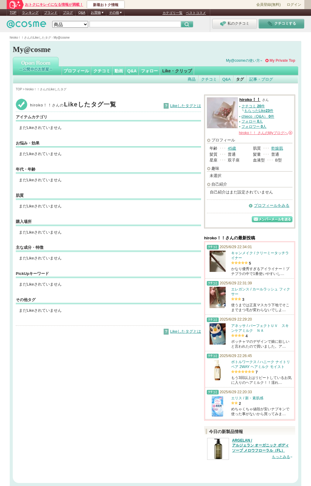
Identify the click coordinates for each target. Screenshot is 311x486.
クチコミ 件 (253, 106)
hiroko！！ (250, 99)
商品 (192, 79)
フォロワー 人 (253, 126)
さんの (265, 133)
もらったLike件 (258, 111)
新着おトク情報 (105, 5)
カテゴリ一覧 (172, 13)
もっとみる (281, 457)
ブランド (50, 12)
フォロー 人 (252, 121)
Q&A (81, 12)
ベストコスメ (196, 13)
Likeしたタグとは (185, 105)
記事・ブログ (261, 79)
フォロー (149, 70)
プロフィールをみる (271, 205)
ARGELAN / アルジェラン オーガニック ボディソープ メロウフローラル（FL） (260, 445)
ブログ (68, 12)
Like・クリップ (177, 70)
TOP (13, 12)
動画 (118, 70)
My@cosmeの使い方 (243, 60)
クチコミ (101, 70)
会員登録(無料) (268, 4)
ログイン (294, 4)
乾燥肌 (277, 148)
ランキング (30, 12)
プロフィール (76, 70)
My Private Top (282, 60)
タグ (240, 79)
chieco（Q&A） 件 (257, 116)
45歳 (232, 148)
